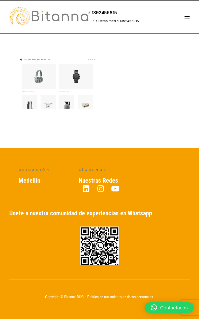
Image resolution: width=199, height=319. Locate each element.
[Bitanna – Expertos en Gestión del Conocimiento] (50, 16)
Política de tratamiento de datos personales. (120, 297)
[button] (169, 307)
